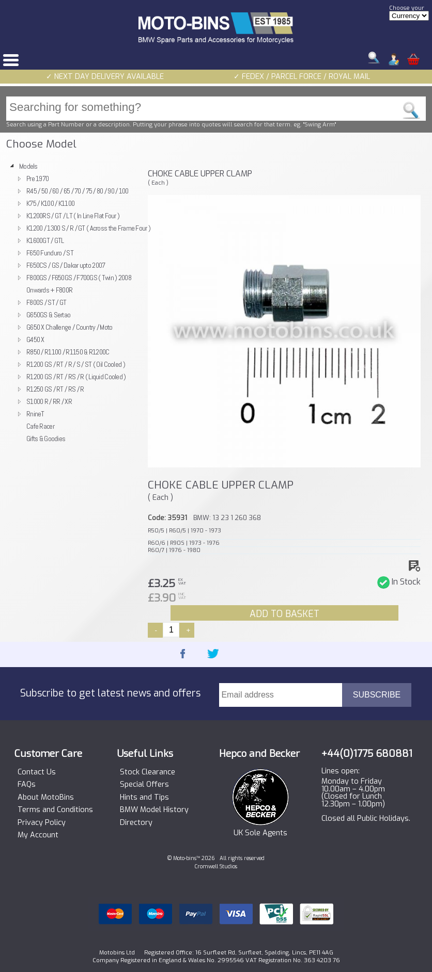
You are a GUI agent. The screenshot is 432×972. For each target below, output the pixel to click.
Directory (136, 823)
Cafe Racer (40, 426)
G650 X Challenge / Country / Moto (69, 327)
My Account (38, 835)
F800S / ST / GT (46, 302)
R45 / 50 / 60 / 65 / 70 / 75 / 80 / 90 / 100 (77, 191)
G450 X (35, 339)
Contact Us (37, 772)
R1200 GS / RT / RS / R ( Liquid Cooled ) (76, 376)
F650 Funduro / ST (49, 252)
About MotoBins (46, 797)
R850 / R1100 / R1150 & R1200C (67, 352)
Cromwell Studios (216, 866)
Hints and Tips (144, 797)
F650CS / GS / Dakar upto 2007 (65, 265)
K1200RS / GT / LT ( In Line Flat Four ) (72, 215)
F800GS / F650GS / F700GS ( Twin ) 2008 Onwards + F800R (78, 284)
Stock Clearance (147, 772)
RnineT (35, 413)
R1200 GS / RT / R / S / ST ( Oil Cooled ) (75, 364)
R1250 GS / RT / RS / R (55, 389)
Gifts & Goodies (45, 438)
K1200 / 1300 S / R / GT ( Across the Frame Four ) (88, 228)
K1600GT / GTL (45, 240)
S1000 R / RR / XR (49, 401)
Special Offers (144, 784)
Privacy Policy (42, 823)
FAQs (27, 784)
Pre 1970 (37, 178)
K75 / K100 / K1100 (50, 203)
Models (28, 166)
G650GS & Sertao (48, 314)
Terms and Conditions (55, 810)
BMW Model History (154, 810)
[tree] (73, 302)
